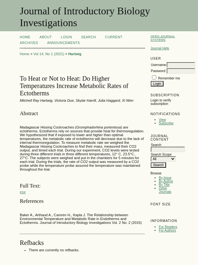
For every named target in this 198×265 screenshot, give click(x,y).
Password (158, 71)
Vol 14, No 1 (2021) (49, 54)
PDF (23, 192)
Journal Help (159, 48)
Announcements (63, 43)
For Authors (167, 230)
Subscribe (166, 123)
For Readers (168, 227)
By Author (166, 181)
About (46, 37)
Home (25, 37)
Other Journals (165, 190)
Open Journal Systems (162, 37)
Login (66, 37)
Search (88, 37)
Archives (29, 43)
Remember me (169, 78)
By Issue (165, 178)
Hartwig (74, 54)
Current (113, 37)
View (162, 119)
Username (158, 65)
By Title (164, 185)
